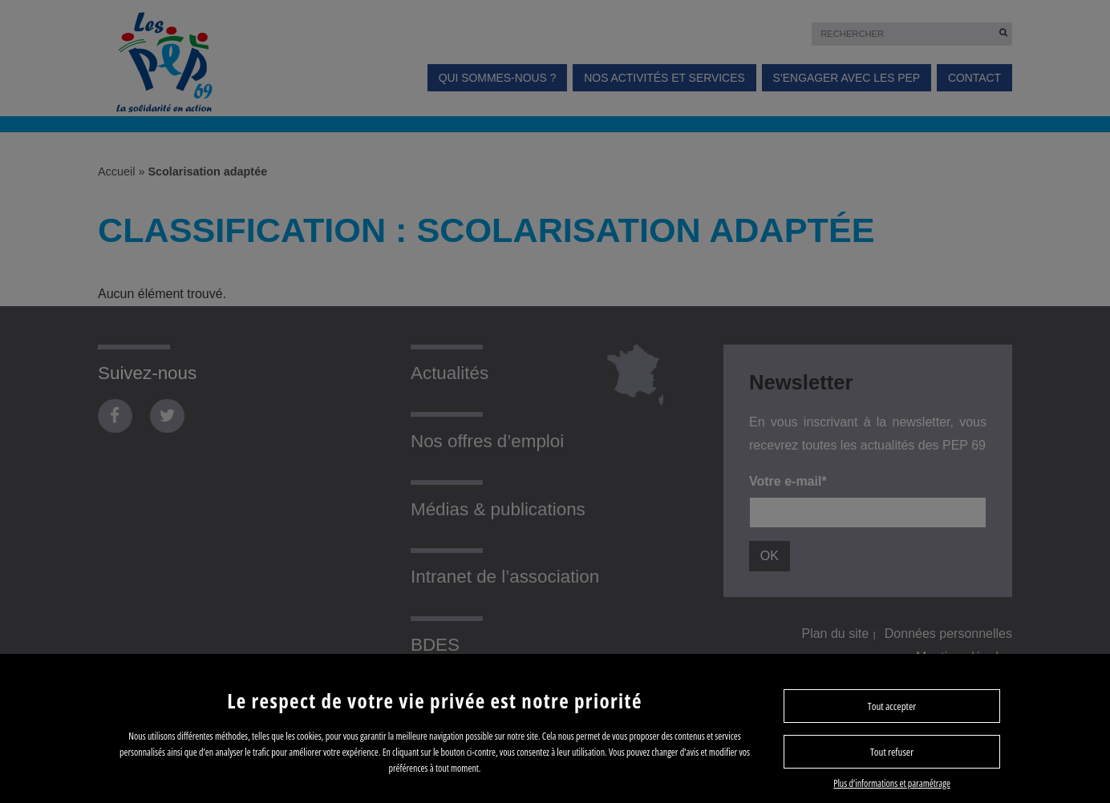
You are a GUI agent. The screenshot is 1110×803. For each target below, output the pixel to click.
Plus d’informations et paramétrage (891, 783)
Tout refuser (892, 751)
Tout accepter (892, 706)
